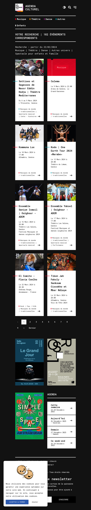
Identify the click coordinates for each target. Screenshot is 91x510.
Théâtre (35, 19)
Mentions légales (48, 461)
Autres (61, 19)
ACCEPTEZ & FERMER (17, 502)
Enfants (21, 25)
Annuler (35, 502)
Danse (49, 19)
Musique (21, 19)
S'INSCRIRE (63, 500)
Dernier (32, 328)
